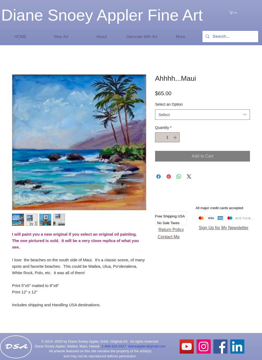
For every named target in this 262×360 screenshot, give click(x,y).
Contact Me (169, 237)
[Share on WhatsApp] (179, 176)
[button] (61, 36)
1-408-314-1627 (114, 346)
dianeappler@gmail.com (146, 346)
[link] (238, 12)
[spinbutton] (167, 137)
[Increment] (175, 137)
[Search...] (230, 36)
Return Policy (171, 229)
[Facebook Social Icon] (220, 346)
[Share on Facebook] (158, 176)
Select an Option (169, 104)
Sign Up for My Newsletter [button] (223, 227)
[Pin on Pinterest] (168, 176)
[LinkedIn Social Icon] (237, 346)
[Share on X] (189, 176)
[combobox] (202, 114)
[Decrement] (159, 137)
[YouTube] (187, 346)
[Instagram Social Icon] (203, 346)
